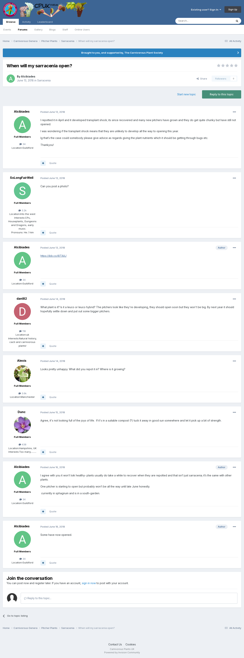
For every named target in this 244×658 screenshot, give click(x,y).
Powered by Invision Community (122, 652)
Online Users (82, 29)
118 (22, 331)
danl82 (22, 298)
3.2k (22, 210)
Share (202, 78)
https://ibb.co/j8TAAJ (53, 255)
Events (7, 29)
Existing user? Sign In (206, 9)
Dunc (22, 412)
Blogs (52, 29)
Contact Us (115, 644)
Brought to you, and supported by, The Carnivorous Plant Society (122, 52)
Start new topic (186, 94)
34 (22, 144)
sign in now (89, 583)
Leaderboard (45, 21)
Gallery (38, 29)
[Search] (194, 21)
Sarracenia (44, 80)
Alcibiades (28, 76)
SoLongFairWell (21, 178)
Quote (52, 162)
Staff (65, 29)
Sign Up (232, 9)
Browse (10, 22)
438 (22, 444)
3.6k (22, 393)
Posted (52, 111)
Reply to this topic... (37, 598)
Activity (26, 21)
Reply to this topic (221, 94)
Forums (22, 29)
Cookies (130, 644)
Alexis (21, 360)
